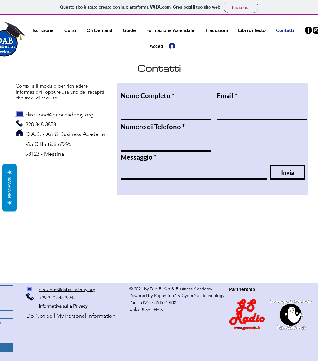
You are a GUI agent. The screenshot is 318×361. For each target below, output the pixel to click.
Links (134, 309)
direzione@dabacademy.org (60, 114)
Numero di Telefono (151, 126)
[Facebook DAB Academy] (308, 30)
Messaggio (137, 157)
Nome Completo (146, 95)
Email (225, 95)
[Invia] (287, 172)
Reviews (9, 188)
